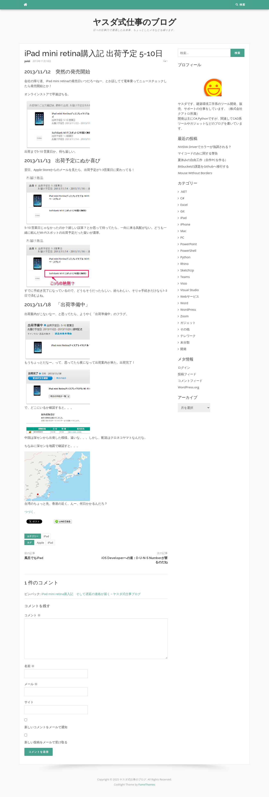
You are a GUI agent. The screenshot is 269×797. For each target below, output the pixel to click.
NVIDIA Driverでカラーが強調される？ (204, 147)
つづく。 (30, 512)
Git (182, 211)
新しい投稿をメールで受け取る (45, 742)
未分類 (185, 342)
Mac (183, 231)
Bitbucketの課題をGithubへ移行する (203, 166)
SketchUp (187, 270)
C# (182, 198)
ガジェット (188, 323)
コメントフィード (190, 381)
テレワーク (188, 336)
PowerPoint (188, 244)
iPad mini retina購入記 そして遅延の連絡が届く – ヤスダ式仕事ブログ (91, 594)
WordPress (188, 309)
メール (30, 684)
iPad (46, 536)
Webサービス (189, 296)
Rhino (184, 264)
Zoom (184, 316)
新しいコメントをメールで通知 (45, 727)
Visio (183, 283)
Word (184, 303)
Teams (185, 277)
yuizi (27, 61)
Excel (184, 205)
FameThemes (146, 784)
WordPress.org (188, 387)
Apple (40, 542)
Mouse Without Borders (195, 173)
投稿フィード (187, 374)
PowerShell (188, 250)
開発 (183, 349)
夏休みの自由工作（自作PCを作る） (203, 160)
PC (182, 237)
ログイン (184, 367)
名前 (29, 666)
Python (185, 257)
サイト (29, 702)
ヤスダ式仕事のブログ (134, 22)
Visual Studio (189, 290)
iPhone (185, 224)
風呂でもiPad (33, 558)
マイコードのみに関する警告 (198, 153)
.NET (183, 191)
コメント (32, 615)
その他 (185, 329)
